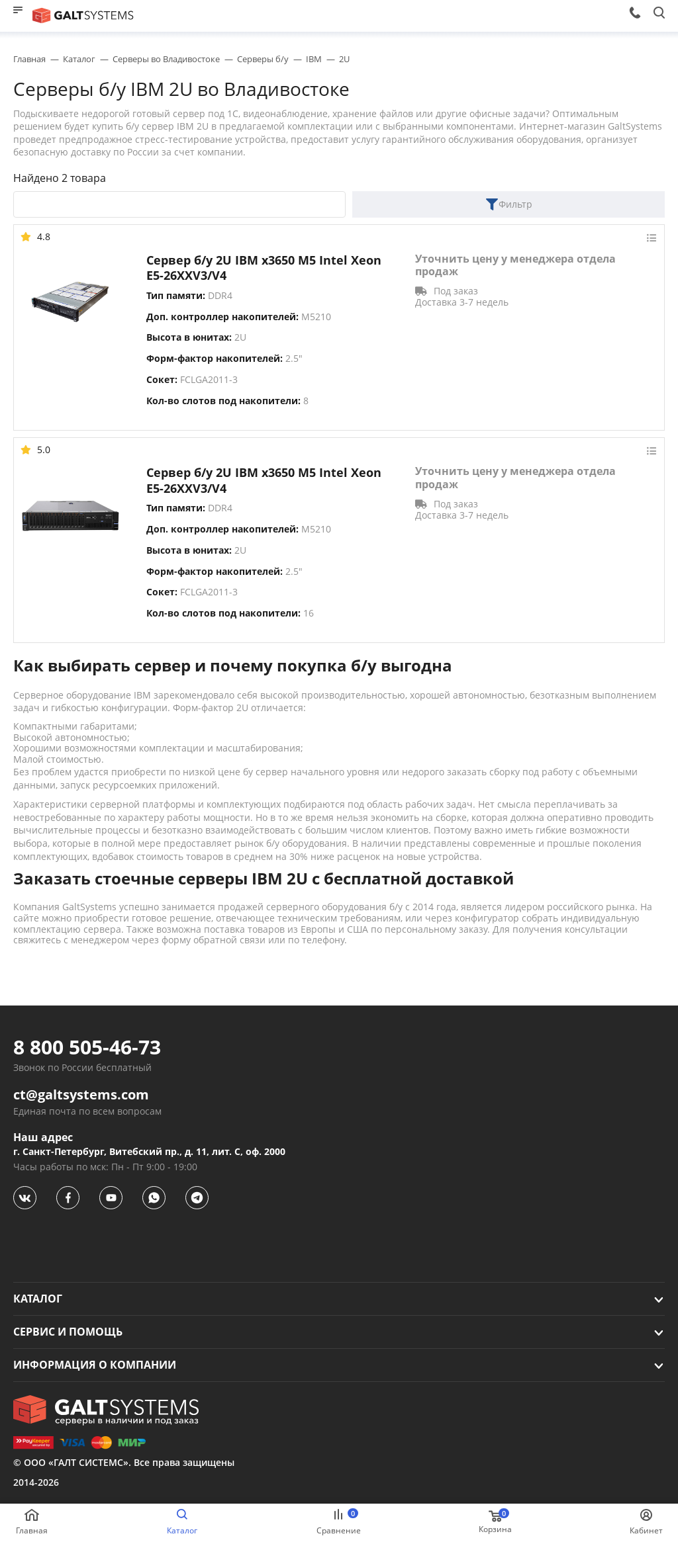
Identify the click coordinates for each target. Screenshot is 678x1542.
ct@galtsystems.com (81, 1095)
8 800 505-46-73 (87, 1047)
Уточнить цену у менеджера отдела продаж (515, 265)
